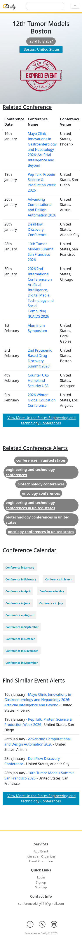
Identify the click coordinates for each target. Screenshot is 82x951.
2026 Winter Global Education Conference (42, 400)
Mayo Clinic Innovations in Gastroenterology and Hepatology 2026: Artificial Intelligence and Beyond (42, 149)
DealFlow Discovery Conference (37, 229)
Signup (41, 882)
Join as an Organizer (40, 856)
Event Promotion (41, 861)
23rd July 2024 (42, 41)
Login (41, 877)
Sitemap (41, 887)
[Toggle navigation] (75, 6)
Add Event (41, 851)
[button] (20, 567)
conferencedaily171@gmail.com (41, 903)
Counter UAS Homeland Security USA (38, 380)
